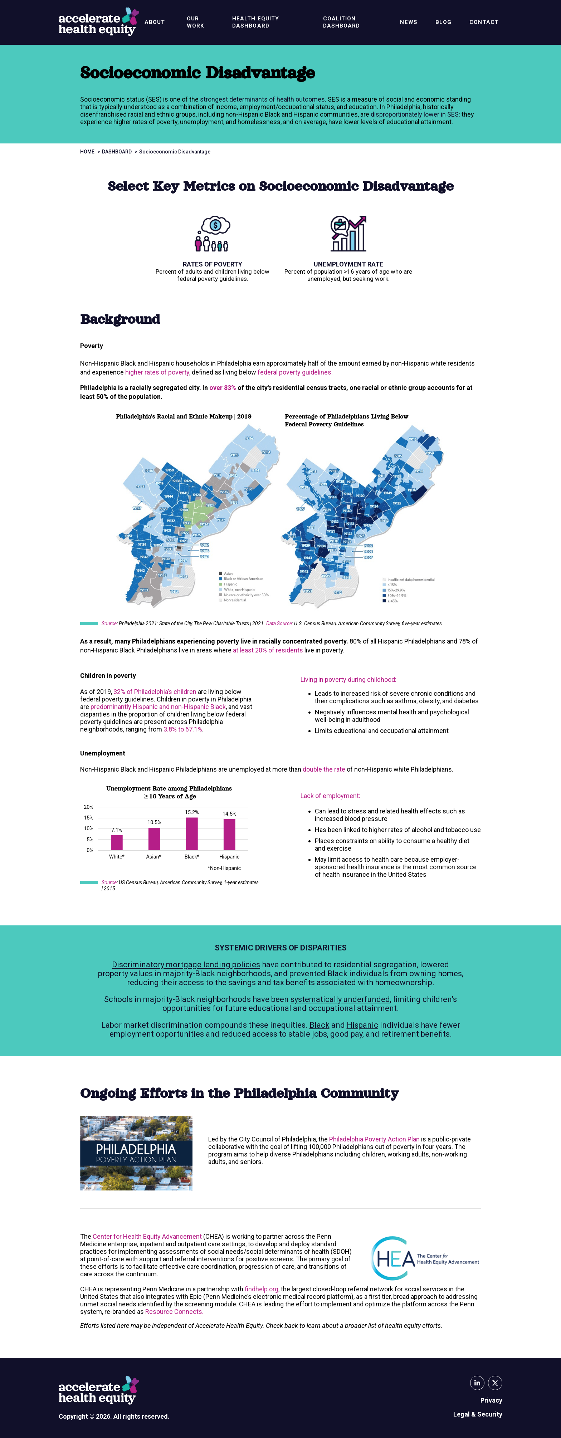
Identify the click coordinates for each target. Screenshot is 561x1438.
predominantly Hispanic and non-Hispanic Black (158, 706)
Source (109, 623)
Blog (443, 22)
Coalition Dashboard (341, 22)
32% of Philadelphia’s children (154, 691)
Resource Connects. (174, 1311)
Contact (484, 22)
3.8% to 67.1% (183, 729)
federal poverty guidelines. (296, 372)
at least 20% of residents (268, 650)
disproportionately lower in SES (415, 114)
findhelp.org (261, 1289)
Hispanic (362, 1025)
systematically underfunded (340, 999)
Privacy (491, 1400)
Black (319, 1025)
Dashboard (117, 152)
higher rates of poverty (157, 372)
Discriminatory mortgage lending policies (186, 964)
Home (87, 152)
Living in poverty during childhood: (348, 679)
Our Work (195, 22)
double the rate (324, 769)
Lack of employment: (330, 795)
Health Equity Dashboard (255, 22)
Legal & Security (477, 1414)
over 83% (222, 387)
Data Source (279, 623)
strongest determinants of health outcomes (262, 99)
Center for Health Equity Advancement (147, 1236)
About (155, 22)
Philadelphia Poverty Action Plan (374, 1139)
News (408, 22)
